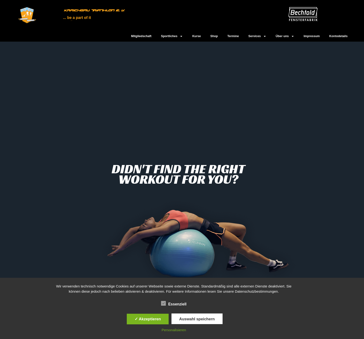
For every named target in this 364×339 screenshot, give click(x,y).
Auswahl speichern (197, 319)
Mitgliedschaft (141, 36)
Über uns (285, 36)
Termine (233, 36)
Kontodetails (338, 36)
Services (257, 36)
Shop (214, 36)
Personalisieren (174, 330)
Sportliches (172, 36)
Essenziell (173, 303)
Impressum (312, 36)
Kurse (196, 36)
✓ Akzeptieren (148, 319)
